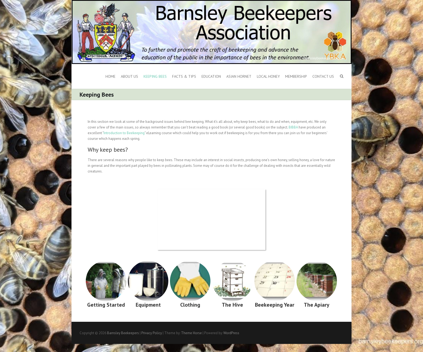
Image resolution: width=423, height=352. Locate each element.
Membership (296, 76)
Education (211, 76)
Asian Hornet (238, 76)
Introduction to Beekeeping (124, 133)
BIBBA (293, 127)
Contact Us (323, 76)
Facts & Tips (184, 76)
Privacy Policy (151, 333)
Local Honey (268, 76)
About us (129, 76)
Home (110, 76)
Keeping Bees (155, 76)
